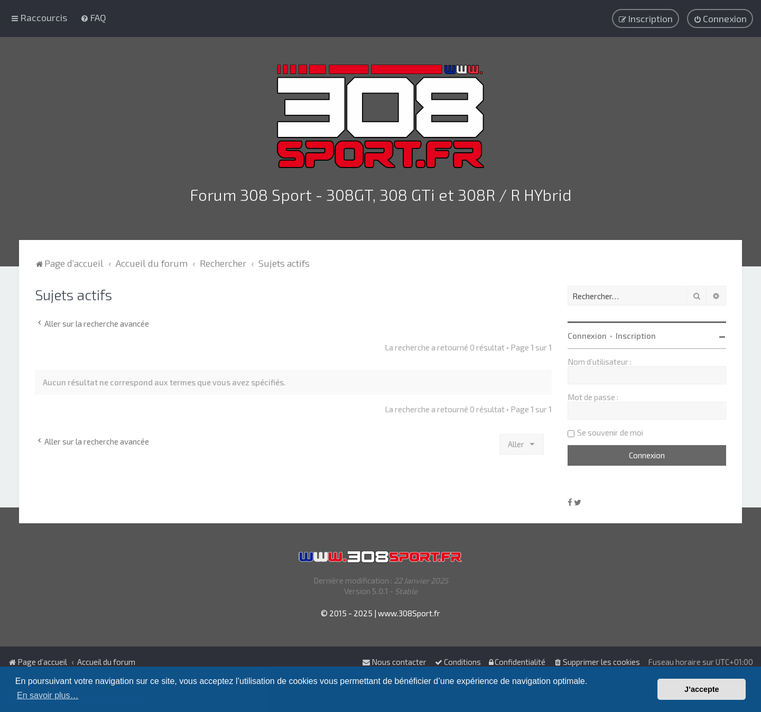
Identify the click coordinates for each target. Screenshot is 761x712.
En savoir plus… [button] (48, 695)
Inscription (636, 334)
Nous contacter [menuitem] (394, 662)
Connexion (587, 334)
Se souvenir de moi (610, 431)
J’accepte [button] (701, 689)
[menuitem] (93, 17)
